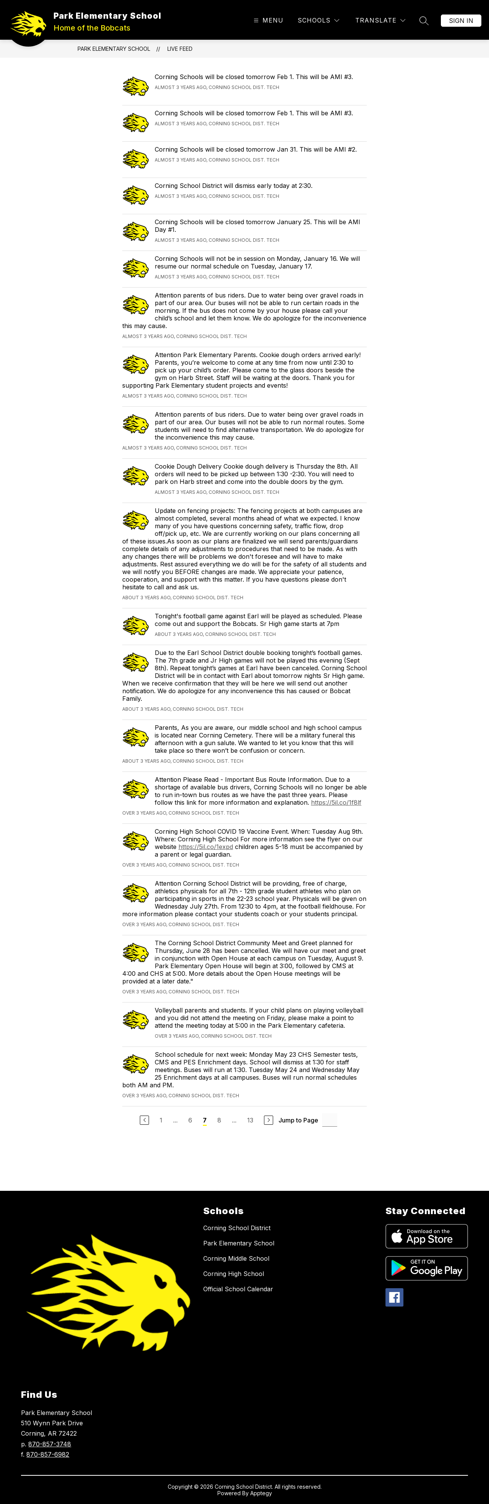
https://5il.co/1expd (205, 847)
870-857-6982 (47, 1454)
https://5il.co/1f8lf (336, 802)
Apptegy (261, 1493)
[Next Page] (268, 1120)
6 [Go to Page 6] (190, 1120)
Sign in (461, 20)
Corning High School (233, 1274)
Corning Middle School (236, 1258)
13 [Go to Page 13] (250, 1120)
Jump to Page (298, 1120)
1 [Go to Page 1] (161, 1120)
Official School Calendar (238, 1289)
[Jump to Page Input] (329, 1120)
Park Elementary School (114, 48)
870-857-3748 (49, 1444)
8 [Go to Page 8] (219, 1120)
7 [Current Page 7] (205, 1120)
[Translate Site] (380, 20)
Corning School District (236, 1228)
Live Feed (180, 48)
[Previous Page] (144, 1120)
